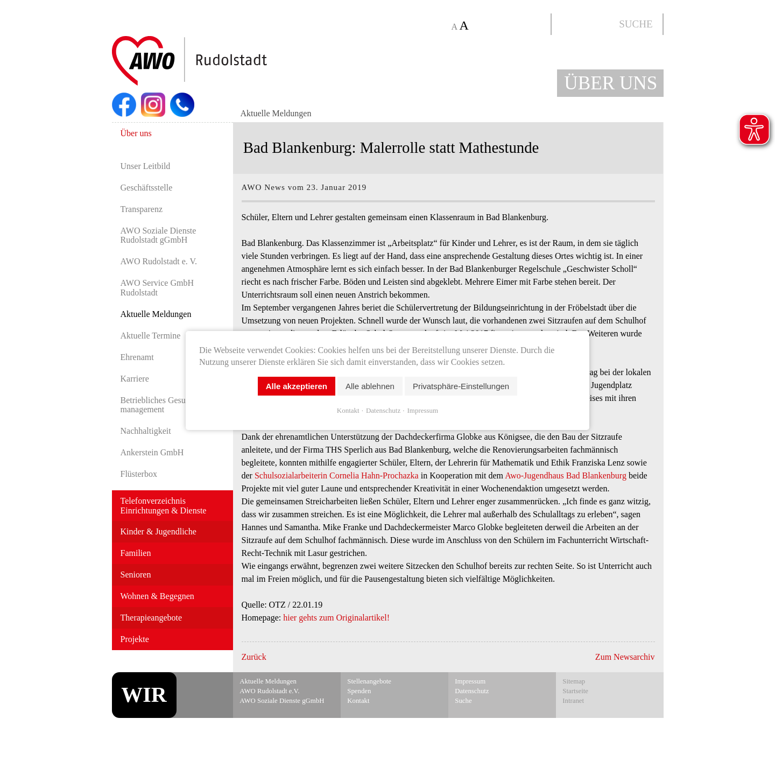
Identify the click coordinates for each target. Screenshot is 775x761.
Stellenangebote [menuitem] (369, 681)
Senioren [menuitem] (136, 574)
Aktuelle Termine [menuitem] (151, 335)
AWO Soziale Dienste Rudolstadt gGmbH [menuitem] (158, 235)
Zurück (254, 656)
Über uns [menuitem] (136, 133)
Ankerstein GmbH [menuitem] (152, 452)
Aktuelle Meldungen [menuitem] (276, 113)
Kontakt (348, 410)
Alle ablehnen (370, 386)
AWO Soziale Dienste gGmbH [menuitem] (281, 700)
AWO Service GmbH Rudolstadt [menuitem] (157, 287)
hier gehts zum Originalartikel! (336, 617)
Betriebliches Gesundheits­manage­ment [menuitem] (167, 405)
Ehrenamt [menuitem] (137, 357)
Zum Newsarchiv (625, 656)
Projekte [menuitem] (135, 639)
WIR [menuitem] (143, 694)
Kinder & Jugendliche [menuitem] (158, 531)
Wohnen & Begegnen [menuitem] (157, 596)
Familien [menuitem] (136, 553)
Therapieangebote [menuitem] (151, 617)
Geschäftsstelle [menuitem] (147, 187)
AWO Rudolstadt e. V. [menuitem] (159, 261)
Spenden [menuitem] (359, 691)
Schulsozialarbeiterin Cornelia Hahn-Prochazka (337, 475)
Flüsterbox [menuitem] (139, 473)
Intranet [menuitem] (573, 700)
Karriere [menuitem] (135, 378)
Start (215, 61)
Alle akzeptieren (296, 386)
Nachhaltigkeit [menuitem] (146, 430)
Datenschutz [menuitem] (472, 691)
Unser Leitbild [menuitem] (146, 166)
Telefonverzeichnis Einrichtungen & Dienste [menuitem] (164, 505)
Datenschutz (383, 410)
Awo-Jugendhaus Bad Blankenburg (565, 475)
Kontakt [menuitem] (358, 700)
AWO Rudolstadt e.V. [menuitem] (269, 691)
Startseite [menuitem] (575, 691)
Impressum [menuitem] (470, 681)
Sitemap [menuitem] (573, 681)
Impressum (422, 410)
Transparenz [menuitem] (142, 209)
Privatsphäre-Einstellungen (461, 386)
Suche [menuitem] (463, 700)
